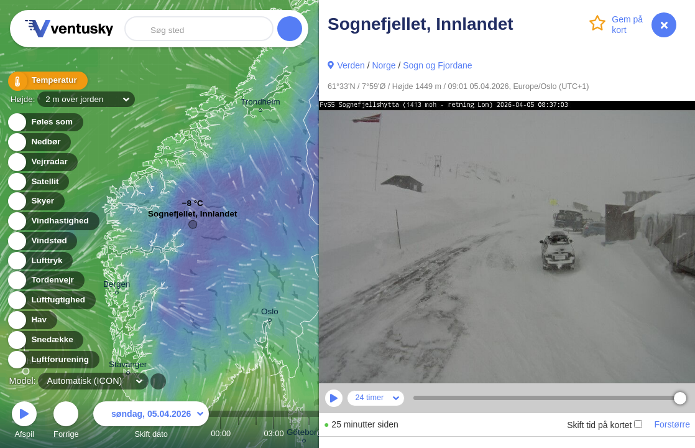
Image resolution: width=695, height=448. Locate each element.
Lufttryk (40, 261)
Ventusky (67, 28)
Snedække (45, 340)
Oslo (269, 313)
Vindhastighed (53, 221)
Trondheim (260, 103)
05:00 (309, 433)
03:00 (273, 433)
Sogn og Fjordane (437, 65)
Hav (32, 320)
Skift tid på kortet (604, 425)
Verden (350, 65)
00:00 (221, 433)
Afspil (24, 421)
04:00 (291, 433)
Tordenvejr (45, 280)
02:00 (256, 433)
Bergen (116, 285)
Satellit (38, 182)
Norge (383, 65)
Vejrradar (42, 162)
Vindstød (42, 241)
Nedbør (39, 142)
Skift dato (151, 421)
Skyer (35, 201)
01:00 (239, 433)
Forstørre (672, 424)
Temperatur (46, 81)
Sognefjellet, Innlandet (192, 217)
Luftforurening (53, 360)
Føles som (45, 122)
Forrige (66, 421)
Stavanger (128, 366)
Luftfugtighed (51, 300)
